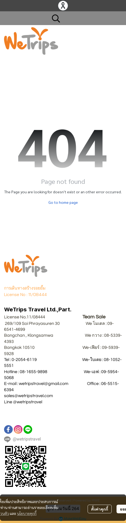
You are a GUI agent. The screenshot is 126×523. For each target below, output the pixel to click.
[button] (84, 18)
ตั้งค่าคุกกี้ (99, 509)
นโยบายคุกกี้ (27, 513)
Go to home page (63, 202)
